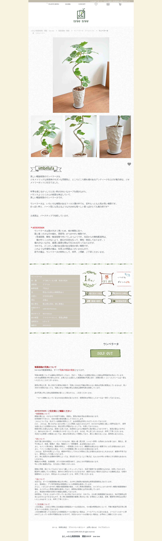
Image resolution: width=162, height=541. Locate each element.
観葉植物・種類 (63, 31)
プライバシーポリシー (77, 527)
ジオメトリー (40, 33)
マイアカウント (104, 527)
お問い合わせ (92, 527)
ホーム (54, 527)
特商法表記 (63, 527)
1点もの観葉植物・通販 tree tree (42, 31)
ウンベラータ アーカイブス (84, 31)
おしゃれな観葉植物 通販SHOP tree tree (81, 536)
